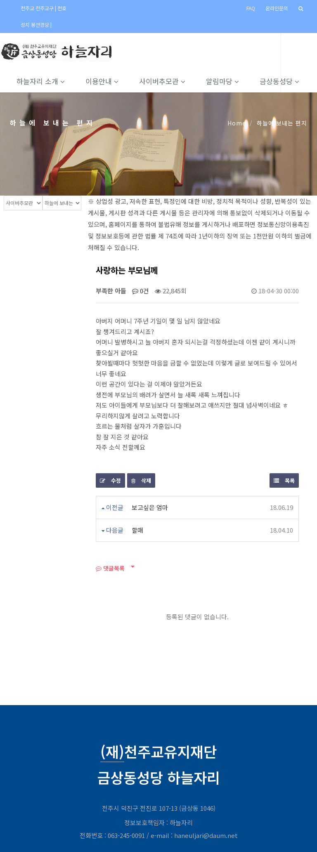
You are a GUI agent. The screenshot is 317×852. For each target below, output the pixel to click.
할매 (137, 530)
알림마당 (226, 81)
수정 (110, 480)
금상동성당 (283, 81)
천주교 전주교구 (38, 8)
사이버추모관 (166, 81)
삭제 (141, 480)
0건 (140, 290)
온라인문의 (276, 8)
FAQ (250, 8)
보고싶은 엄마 (150, 507)
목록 (284, 480)
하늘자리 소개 (44, 81)
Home (236, 123)
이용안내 (105, 81)
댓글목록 (110, 568)
